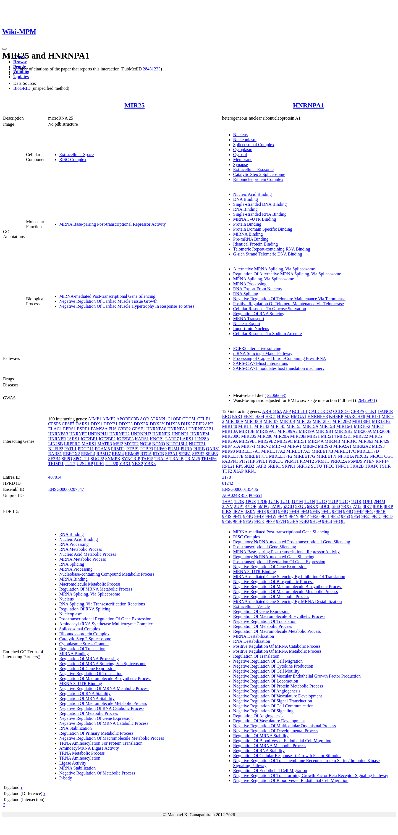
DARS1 (82, 424)
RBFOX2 (71, 453)
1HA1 (227, 501)
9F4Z (304, 516)
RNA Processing (73, 544)
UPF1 (99, 463)
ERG (226, 416)
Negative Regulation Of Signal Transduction (272, 701)
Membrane (242, 159)
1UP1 (368, 501)
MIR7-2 (263, 446)
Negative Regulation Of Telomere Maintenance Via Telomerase (289, 298)
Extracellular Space (76, 154)
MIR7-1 (248, 446)
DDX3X (141, 424)
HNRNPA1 (308, 105)
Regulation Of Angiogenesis (258, 715)
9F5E (227, 521)
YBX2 (137, 463)
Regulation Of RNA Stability (85, 693)
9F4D (272, 511)
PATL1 (70, 448)
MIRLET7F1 (256, 456)
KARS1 (142, 438)
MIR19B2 (344, 431)
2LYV (227, 506)
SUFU (316, 466)
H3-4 (259, 416)
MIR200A (363, 431)
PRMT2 (307, 461)
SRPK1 (288, 466)
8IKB (378, 506)
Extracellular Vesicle (251, 606)
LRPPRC (72, 443)
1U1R (356, 501)
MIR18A (230, 431)
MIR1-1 (373, 416)
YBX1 (125, 463)
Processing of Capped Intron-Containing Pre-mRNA (279, 358)
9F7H (281, 521)
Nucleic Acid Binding (252, 194)
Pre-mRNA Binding (251, 239)
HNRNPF (78, 433)
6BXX (312, 506)
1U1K (273, 501)
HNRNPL (180, 433)
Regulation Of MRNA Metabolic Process (95, 589)
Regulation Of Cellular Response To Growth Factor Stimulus (287, 755)
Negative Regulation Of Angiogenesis (266, 691)
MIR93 (378, 446)
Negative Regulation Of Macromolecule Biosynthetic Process (287, 586)
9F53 (345, 516)
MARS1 (89, 443)
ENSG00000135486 (240, 489)
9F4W (270, 516)
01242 (227, 483)
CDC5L (189, 419)
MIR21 (313, 436)
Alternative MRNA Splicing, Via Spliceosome (274, 269)
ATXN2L (158, 419)
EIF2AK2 (204, 424)
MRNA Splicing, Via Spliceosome (263, 278)
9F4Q (370, 511)
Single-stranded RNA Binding (260, 214)
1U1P (333, 501)
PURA (186, 448)
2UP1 (239, 506)
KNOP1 (157, 438)
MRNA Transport (248, 318)
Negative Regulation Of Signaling (263, 710)
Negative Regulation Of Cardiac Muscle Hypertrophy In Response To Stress (126, 306)
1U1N (309, 501)
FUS (113, 428)
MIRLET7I (326, 456)
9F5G (248, 521)
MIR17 (377, 426)
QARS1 (213, 448)
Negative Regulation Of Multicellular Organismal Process (284, 725)
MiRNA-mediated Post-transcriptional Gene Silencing (107, 296)
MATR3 (104, 443)
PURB (199, 448)
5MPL (276, 506)
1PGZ (250, 501)
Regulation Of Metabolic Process (88, 713)
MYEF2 (131, 443)
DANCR (385, 411)
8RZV (237, 511)
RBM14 (88, 453)
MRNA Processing (249, 283)
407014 (54, 477)
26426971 (366, 400)
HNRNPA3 (58, 433)
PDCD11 (86, 448)
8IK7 (367, 506)
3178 (226, 477)
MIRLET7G (304, 456)
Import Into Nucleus (251, 328)
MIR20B (298, 436)
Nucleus (240, 134)
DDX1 (97, 424)
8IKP (388, 506)
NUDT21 (197, 443)
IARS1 (73, 438)
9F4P (358, 511)
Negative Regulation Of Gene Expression (96, 718)
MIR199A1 (266, 431)
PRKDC (276, 461)
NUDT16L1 (177, 443)
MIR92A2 (362, 446)
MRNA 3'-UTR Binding (254, 219)
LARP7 (172, 438)
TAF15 (147, 458)
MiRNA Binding (248, 234)
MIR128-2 (341, 421)
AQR (144, 419)
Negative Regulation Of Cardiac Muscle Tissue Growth (108, 301)
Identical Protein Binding (255, 244)
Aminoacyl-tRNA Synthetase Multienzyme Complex (106, 623)
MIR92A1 (342, 446)
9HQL (339, 521)
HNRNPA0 (156, 428)
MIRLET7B (322, 451)
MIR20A (281, 436)
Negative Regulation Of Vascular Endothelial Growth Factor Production (297, 676)
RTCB (158, 453)
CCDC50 (341, 411)
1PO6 (262, 501)
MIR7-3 (279, 446)
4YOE (250, 506)
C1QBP (174, 419)
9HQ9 (315, 521)
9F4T (237, 516)
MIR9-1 (294, 446)
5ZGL (300, 506)
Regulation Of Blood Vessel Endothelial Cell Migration (282, 740)
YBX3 (150, 463)
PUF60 (160, 448)
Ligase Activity (72, 763)
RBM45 (132, 453)
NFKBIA (346, 456)
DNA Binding (245, 199)
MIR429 (381, 441)
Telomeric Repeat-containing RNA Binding (271, 249)
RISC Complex (72, 159)
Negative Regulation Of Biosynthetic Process (273, 581)
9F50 (315, 516)
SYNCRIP (131, 458)
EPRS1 (69, 428)
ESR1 (237, 416)
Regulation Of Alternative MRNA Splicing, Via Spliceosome (287, 274)
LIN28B (55, 443)
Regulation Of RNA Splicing (258, 313)
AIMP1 (94, 419)
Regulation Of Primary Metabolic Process (96, 733)
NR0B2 (361, 456)
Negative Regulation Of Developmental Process (275, 730)
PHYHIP (247, 461)
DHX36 (173, 424)
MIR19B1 (325, 431)
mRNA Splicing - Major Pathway (262, 353)
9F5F (237, 521)
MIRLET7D (368, 451)
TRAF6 (371, 466)
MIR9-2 (310, 446)
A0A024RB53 (235, 495)
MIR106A (234, 421)
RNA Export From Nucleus (257, 288)
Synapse (240, 164)
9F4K (315, 511)
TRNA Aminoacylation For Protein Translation (100, 743)
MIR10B (287, 421)
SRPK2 (303, 466)
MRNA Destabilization (253, 636)
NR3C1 (376, 456)
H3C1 (270, 416)
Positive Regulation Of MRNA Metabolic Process (277, 651)
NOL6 (145, 443)
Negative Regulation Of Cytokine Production (273, 666)
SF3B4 (54, 458)
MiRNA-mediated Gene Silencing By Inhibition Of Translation (289, 576)
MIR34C (349, 441)
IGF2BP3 (125, 438)
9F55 (366, 516)
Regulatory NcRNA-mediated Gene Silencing (274, 556)
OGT (388, 456)
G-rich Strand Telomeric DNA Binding (267, 254)
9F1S (261, 511)
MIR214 (328, 436)
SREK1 (274, 466)
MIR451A (231, 446)
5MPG (263, 506)
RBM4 (118, 453)
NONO (158, 443)
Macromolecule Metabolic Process (90, 584)
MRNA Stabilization (77, 768)
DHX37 (188, 424)
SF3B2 (198, 453)
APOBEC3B (127, 419)
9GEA (292, 521)
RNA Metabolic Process (80, 549)
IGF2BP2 (107, 438)
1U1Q (344, 501)
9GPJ (304, 521)
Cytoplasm (242, 149)
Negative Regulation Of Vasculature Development (277, 696)
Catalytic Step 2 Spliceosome (259, 174)
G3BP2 (124, 428)
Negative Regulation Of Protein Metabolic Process (278, 686)
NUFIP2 (55, 448)
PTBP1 (132, 448)
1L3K (239, 501)
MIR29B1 (248, 441)
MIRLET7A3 (298, 451)
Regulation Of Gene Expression (87, 668)
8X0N (250, 511)
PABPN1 (230, 461)
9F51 (325, 516)
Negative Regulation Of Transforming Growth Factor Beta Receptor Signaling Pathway (310, 775)
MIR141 (245, 426)
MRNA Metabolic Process (82, 559)
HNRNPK (161, 433)
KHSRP (336, 416)
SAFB (260, 466)
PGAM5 (102, 448)
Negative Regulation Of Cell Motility (266, 671)
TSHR (385, 466)
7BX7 (346, 506)
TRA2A (162, 458)
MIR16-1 (344, 426)
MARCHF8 (354, 416)
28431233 (152, 69)
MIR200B (382, 431)
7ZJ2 (357, 506)
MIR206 (264, 436)
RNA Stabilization (75, 728)
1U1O (321, 501)
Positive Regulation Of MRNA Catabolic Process (277, 646)
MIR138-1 (361, 421)
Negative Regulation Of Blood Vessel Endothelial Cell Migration (291, 780)
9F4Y (294, 516)
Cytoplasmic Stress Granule (84, 643)
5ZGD (288, 506)
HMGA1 (299, 416)
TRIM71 (56, 463)
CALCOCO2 (320, 411)
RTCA (146, 453)
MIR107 (270, 421)
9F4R (381, 511)
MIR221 (344, 436)
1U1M (297, 501)
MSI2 (118, 443)
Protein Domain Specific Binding (262, 229)
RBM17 (103, 453)
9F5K (260, 521)
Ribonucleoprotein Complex (258, 179)
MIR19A (307, 431)
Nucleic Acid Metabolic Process (87, 554)
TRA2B (176, 458)
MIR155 (294, 426)
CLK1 (370, 411)
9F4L (326, 511)
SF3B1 (185, 453)
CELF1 (203, 419)
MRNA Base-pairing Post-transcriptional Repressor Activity (112, 224)
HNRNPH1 (98, 433)
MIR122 (304, 421)
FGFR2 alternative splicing (257, 348)
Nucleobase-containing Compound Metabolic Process (106, 574)
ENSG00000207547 (66, 489)
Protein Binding (247, 224)
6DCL (325, 506)
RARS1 (55, 453)
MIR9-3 (325, 446)
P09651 (255, 495)
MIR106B (253, 421)
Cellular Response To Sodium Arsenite (267, 333)
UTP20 (111, 463)
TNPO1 (342, 466)
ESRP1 (83, 428)
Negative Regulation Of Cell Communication (273, 706)
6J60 (336, 506)
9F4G (283, 511)
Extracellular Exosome (253, 169)
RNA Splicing (245, 293)
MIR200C (231, 436)
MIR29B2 (267, 441)
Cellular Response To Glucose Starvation (269, 308)
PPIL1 (262, 461)
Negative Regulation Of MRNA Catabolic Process (103, 723)
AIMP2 (109, 419)
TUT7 (70, 463)
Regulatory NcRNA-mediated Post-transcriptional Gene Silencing (291, 541)
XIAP (238, 471)
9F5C (377, 516)
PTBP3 (146, 448)
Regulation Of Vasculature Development (269, 720)
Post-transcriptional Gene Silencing (264, 546)
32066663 (276, 395)
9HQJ (327, 521)
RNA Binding (245, 209)
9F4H (294, 511)
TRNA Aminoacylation (79, 758)
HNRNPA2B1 (201, 428)
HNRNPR (57, 438)
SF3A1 (171, 453)
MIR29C (285, 441)
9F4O (348, 511)
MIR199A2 (287, 431)
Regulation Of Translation (82, 648)
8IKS (227, 511)
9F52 (335, 516)
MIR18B (247, 431)
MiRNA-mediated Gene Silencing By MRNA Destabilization (287, 601)
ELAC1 (55, 428)
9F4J (304, 511)
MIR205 (248, 436)
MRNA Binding (73, 579)
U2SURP (85, 463)
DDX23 (126, 424)
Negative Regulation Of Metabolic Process (97, 773)
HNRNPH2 (119, 433)
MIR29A (230, 441)
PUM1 (174, 448)
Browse (20, 61)
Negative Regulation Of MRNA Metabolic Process (104, 688)
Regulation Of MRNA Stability (86, 698)
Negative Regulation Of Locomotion (265, 681)
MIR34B (332, 441)
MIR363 (365, 441)
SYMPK (113, 458)
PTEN (369, 461)
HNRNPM (199, 433)
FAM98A (99, 428)
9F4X (282, 516)
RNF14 (382, 461)
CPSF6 (54, 424)
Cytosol (240, 154)
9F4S (227, 516)
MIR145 (277, 426)
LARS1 (186, 438)
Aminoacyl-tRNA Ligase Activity (89, 748)
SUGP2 (97, 458)
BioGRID (21, 88)
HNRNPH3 (141, 433)
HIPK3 (283, 416)
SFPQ (67, 458)
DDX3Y (157, 424)
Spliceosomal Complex (253, 144)
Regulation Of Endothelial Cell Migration (270, 770)
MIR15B (327, 426)
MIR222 (360, 436)
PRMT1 (118, 448)
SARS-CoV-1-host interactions (260, 363)
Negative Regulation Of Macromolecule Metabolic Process (111, 738)
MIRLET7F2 (280, 456)
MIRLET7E (232, 456)
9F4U (248, 516)
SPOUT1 (81, 458)
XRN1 (250, 471)
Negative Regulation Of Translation (90, 673)
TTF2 (227, 471)
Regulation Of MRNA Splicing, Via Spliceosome (102, 663)
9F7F (270, 521)
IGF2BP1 (89, 438)
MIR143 (261, 426)
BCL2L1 (300, 411)
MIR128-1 (322, 421)
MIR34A (315, 441)
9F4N (337, 511)
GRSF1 (138, 428)
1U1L (285, 501)
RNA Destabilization (251, 641)
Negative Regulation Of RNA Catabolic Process (101, 708)
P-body (65, 778)
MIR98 (228, 451)
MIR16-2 (362, 426)
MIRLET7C (345, 451)
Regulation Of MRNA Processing (89, 658)
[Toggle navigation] (4, 49)
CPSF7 (68, 424)
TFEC (328, 466)
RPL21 (228, 466)
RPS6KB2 (245, 466)
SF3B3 (212, 453)
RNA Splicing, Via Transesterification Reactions (102, 604)
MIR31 (300, 441)
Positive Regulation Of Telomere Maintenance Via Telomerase (288, 303)
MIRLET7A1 (248, 451)
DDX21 (110, 424)
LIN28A (202, 438)
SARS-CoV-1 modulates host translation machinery (279, 368)
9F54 (355, 516)
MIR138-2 (381, 421)
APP (287, 411)
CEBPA (357, 411)
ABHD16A (272, 411)
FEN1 (248, 416)
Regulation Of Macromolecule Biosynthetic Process (105, 678)
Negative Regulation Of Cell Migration (268, 661)
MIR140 (229, 426)
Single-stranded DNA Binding (260, 204)
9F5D (387, 516)
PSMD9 (355, 461)
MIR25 (134, 105)
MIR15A (310, 426)
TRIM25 (192, 458)
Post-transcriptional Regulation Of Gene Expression (105, 619)
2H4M (379, 501)
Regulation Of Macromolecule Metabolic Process (103, 703)
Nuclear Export (246, 323)
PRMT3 (322, 461)
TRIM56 (209, 458)
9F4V (259, 516)
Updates (21, 76)
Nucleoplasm (244, 139)
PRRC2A (339, 461)
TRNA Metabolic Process (81, 753)
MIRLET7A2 (273, 451)
